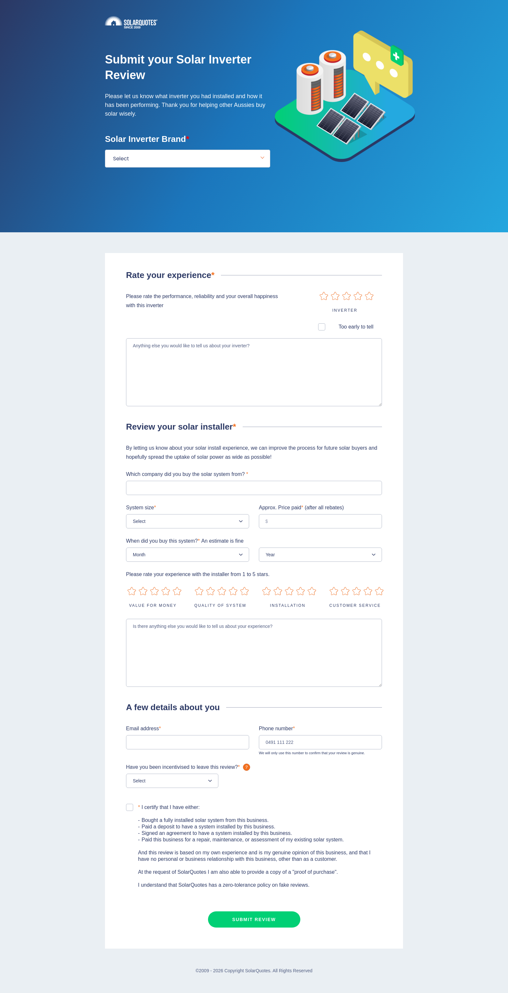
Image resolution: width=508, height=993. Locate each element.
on (323, 296)
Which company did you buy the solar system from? (187, 474)
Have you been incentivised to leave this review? (189, 767)
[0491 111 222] (320, 742)
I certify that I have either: (169, 807)
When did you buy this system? (185, 541)
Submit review (254, 919)
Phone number (277, 728)
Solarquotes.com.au (254, 22)
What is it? (246, 767)
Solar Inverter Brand (147, 139)
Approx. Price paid (301, 507)
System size (141, 507)
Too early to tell (356, 326)
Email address (143, 728)
